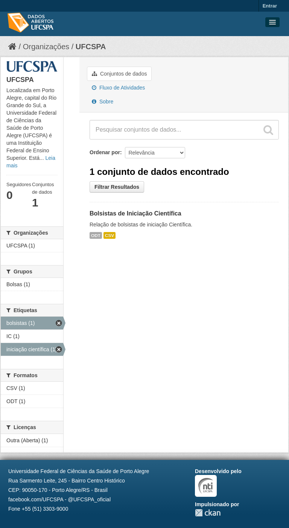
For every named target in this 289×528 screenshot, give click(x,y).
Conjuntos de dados (119, 74)
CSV (109, 235)
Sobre (102, 102)
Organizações (46, 46)
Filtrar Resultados (116, 187)
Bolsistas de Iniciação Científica (135, 213)
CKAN (208, 513)
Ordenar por (105, 152)
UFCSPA (91, 46)
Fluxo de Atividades (118, 88)
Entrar (270, 6)
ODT (95, 235)
